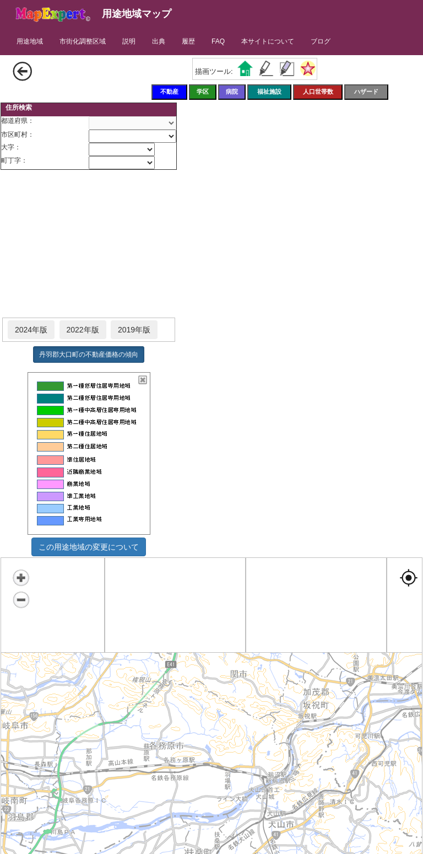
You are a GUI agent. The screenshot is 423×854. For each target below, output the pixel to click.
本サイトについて (267, 41)
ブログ (320, 41)
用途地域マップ (136, 13)
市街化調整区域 (82, 41)
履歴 (188, 41)
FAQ (218, 41)
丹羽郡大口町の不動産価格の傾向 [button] (88, 354)
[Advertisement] (88, 244)
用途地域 (30, 41)
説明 (128, 41)
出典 (158, 41)
